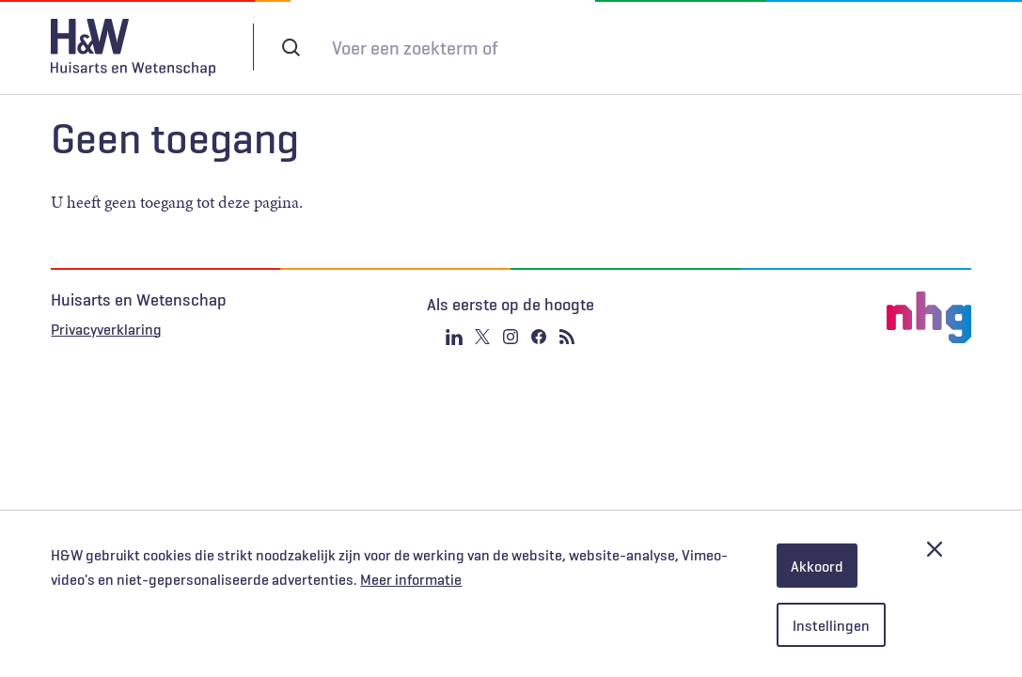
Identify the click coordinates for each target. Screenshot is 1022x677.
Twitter (482, 336)
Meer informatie (411, 579)
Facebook (538, 336)
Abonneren (565, 47)
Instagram (510, 336)
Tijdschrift (670, 47)
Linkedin (454, 336)
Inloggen (781, 46)
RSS (567, 336)
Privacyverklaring (106, 329)
